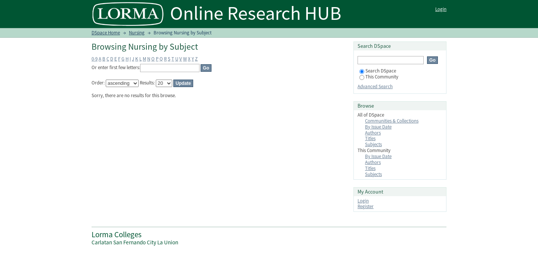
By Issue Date (378, 127)
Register (366, 206)
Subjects (373, 144)
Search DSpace (377, 71)
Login (440, 9)
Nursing (137, 33)
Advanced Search (375, 86)
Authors (373, 133)
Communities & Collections (391, 121)
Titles (370, 138)
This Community (378, 77)
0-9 (95, 59)
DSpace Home (106, 33)
